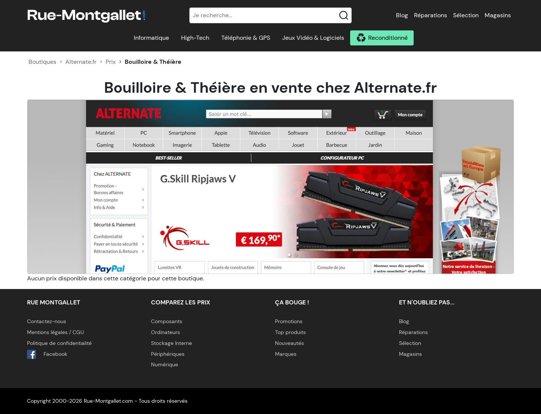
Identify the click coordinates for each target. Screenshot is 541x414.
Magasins (498, 15)
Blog (402, 15)
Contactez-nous (46, 321)
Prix (111, 62)
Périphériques (167, 354)
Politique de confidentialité (59, 343)
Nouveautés (289, 343)
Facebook (47, 354)
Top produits (290, 332)
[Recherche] (270, 15)
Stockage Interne (171, 343)
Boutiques (42, 62)
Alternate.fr (81, 62)
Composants (166, 321)
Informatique (151, 38)
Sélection (466, 15)
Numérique (164, 364)
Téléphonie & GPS (245, 38)
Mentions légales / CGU (55, 332)
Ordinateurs (165, 332)
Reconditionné (388, 38)
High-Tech (195, 38)
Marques (285, 354)
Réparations (430, 15)
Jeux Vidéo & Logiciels (313, 38)
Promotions (288, 321)
